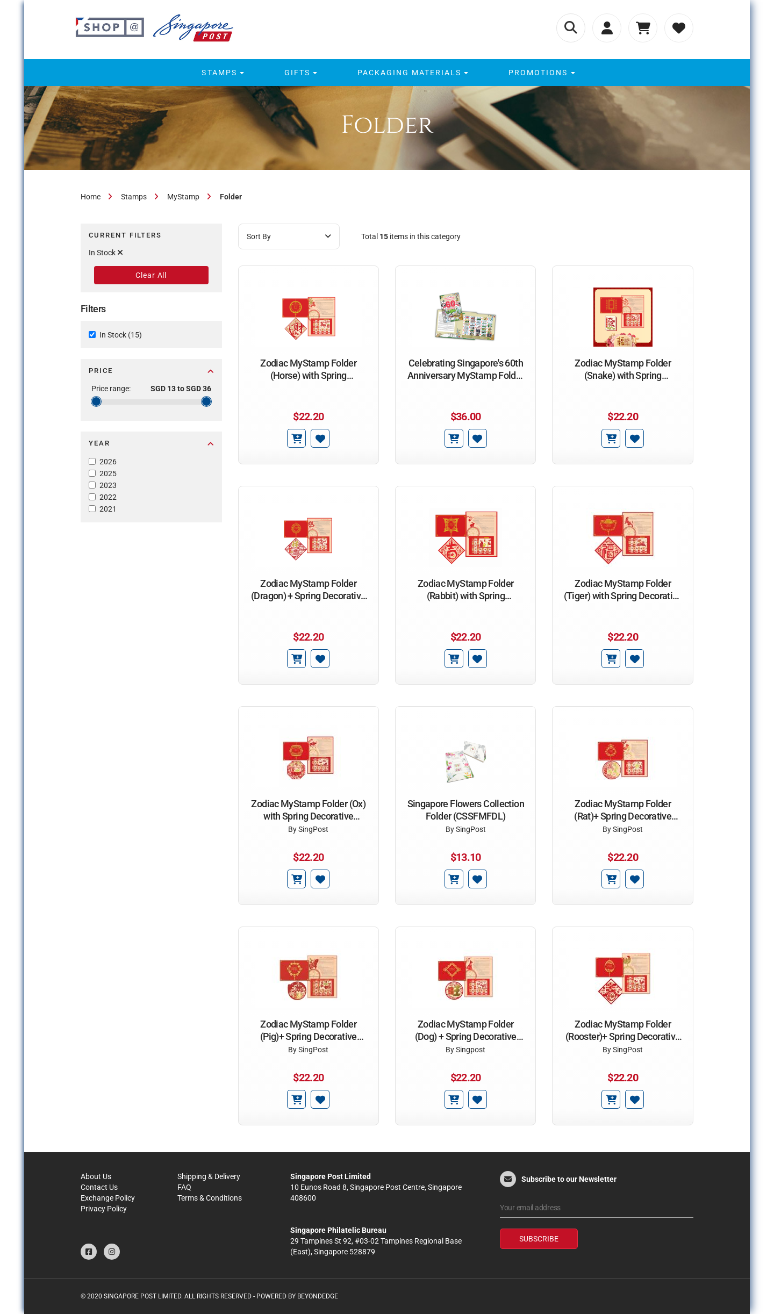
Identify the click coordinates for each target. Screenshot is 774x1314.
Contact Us (99, 1187)
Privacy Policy (104, 1208)
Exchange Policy (108, 1198)
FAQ (184, 1187)
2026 (108, 461)
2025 (108, 473)
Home (91, 196)
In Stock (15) (120, 335)
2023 (108, 485)
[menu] (386, 72)
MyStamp (183, 196)
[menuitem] (221, 72)
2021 (108, 509)
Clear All (151, 275)
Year (151, 443)
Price (151, 371)
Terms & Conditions (209, 1198)
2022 (108, 497)
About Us (96, 1176)
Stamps (134, 196)
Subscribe (538, 1238)
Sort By (289, 236)
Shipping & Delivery (208, 1176)
